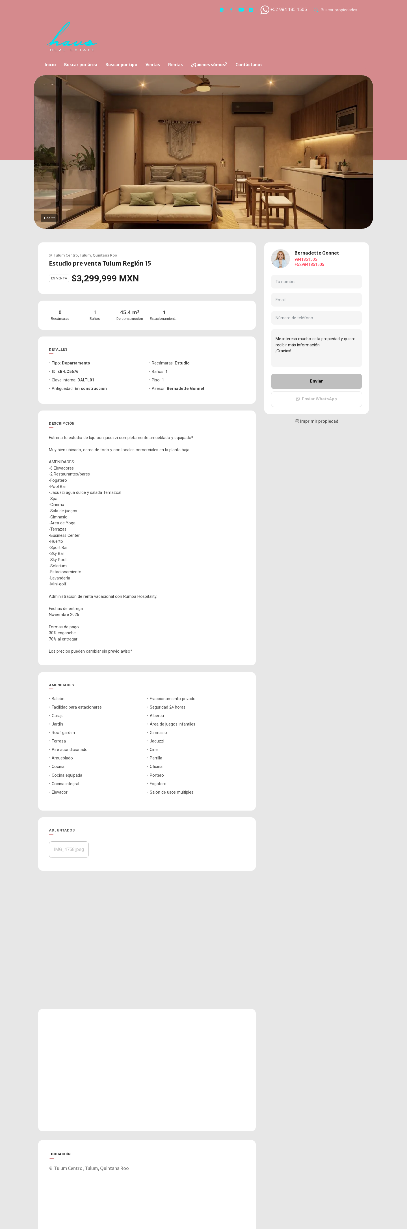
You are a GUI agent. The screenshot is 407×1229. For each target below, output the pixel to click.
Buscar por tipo (121, 64)
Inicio (50, 64)
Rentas (175, 64)
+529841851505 (309, 264)
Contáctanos (249, 64)
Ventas (153, 64)
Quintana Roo (105, 255)
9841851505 (306, 259)
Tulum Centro (65, 255)
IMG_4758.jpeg (69, 849)
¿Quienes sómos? (209, 64)
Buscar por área (80, 64)
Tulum (85, 255)
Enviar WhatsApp (316, 398)
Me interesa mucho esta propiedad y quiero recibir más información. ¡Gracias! (316, 348)
